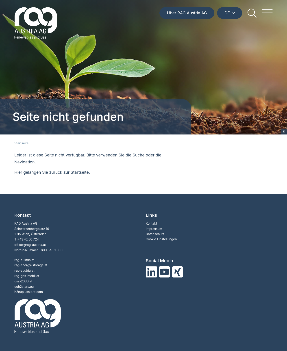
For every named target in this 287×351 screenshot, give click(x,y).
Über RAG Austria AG (187, 13)
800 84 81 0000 (53, 250)
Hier (18, 172)
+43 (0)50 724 (28, 239)
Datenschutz (155, 234)
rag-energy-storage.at (30, 265)
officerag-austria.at (30, 245)
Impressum (154, 229)
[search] (252, 13)
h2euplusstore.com (28, 292)
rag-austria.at (24, 260)
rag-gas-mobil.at (26, 276)
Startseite (21, 143)
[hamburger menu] (267, 13)
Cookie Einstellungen (161, 239)
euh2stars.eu (24, 286)
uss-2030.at (23, 281)
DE (229, 13)
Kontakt (151, 223)
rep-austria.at (24, 270)
